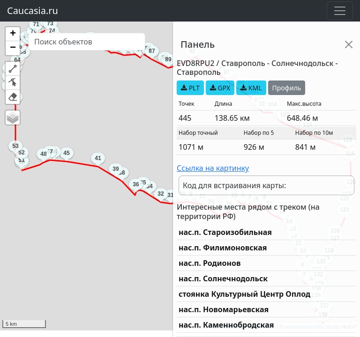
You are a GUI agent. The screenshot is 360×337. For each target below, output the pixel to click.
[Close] (348, 44)
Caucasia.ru (32, 10)
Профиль (286, 87)
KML (251, 87)
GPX (220, 87)
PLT (190, 87)
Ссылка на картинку (213, 168)
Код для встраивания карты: (234, 185)
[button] (13, 34)
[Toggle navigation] (340, 10)
